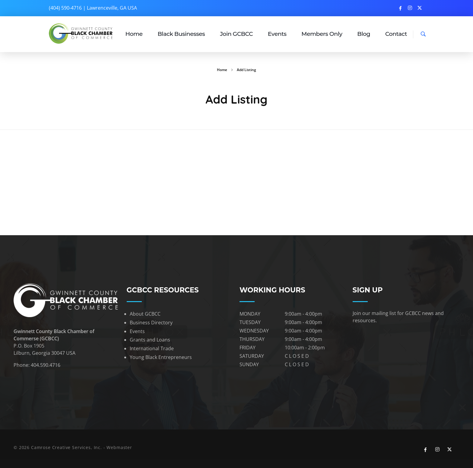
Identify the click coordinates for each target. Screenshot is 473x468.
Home (222, 69)
